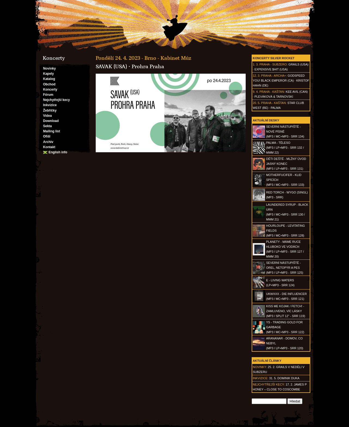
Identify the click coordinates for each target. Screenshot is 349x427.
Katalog (49, 79)
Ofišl (46, 136)
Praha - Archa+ (273, 75)
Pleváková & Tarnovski (273, 96)
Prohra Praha (148, 67)
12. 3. (256, 75)
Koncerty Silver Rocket (273, 58)
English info (58, 152)
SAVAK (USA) (111, 67)
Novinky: (260, 367)
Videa (47, 116)
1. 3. (255, 64)
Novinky (49, 68)
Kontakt (49, 147)
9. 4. (255, 91)
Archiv (48, 142)
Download (51, 121)
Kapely (48, 74)
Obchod (49, 84)
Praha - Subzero (273, 64)
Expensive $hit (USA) (271, 69)
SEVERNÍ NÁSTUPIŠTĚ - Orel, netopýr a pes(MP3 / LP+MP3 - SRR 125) (284, 267)
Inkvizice (50, 105)
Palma (276, 107)
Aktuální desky (266, 120)
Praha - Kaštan (271, 91)
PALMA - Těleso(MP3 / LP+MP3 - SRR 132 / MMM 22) (285, 147)
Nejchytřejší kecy (56, 100)
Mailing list (51, 131)
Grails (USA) (298, 64)
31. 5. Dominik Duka (284, 378)
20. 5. (256, 102)
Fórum (48, 95)
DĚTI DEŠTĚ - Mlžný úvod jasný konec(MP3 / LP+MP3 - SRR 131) (286, 163)
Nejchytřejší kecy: (269, 384)
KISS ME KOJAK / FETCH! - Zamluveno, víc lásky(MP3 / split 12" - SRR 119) (285, 311)
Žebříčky (49, 110)
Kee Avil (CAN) (297, 91)
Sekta (47, 126)
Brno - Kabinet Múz (168, 58)
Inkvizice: (260, 378)
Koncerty (50, 89)
